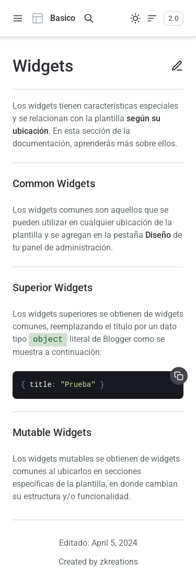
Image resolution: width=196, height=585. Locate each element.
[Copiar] (179, 376)
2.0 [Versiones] (173, 18)
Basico (53, 18)
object (48, 340)
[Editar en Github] (173, 66)
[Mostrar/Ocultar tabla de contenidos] (152, 18)
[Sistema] (135, 18)
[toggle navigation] (18, 18)
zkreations (119, 562)
